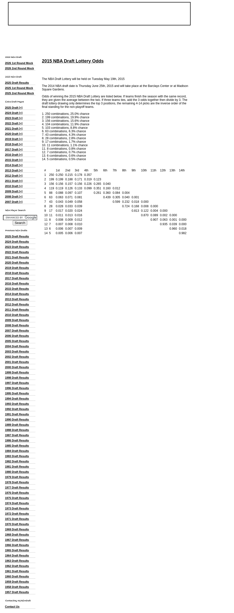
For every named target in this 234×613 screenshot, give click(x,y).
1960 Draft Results (17, 576)
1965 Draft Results (17, 550)
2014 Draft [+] (13, 165)
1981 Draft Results (17, 466)
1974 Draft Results (17, 503)
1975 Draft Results (17, 497)
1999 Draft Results (17, 372)
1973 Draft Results (17, 508)
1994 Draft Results (17, 398)
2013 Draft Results (17, 299)
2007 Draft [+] (13, 201)
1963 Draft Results (17, 560)
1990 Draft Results (17, 419)
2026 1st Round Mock (19, 63)
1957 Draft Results (17, 592)
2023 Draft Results (17, 246)
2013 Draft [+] (13, 170)
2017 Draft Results (17, 278)
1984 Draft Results (17, 450)
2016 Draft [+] (13, 154)
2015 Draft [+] (13, 159)
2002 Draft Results (17, 356)
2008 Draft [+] (13, 196)
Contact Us (12, 606)
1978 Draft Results (17, 482)
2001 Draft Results (17, 361)
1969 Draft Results (17, 529)
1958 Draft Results (17, 586)
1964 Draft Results (17, 555)
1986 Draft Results (17, 440)
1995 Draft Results (17, 393)
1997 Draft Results (17, 382)
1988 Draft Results (17, 429)
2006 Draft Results (17, 335)
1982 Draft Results (17, 461)
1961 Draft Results (17, 571)
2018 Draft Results (17, 273)
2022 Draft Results (17, 252)
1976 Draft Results (17, 492)
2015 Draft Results (17, 288)
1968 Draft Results (17, 534)
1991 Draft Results (17, 414)
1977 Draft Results (17, 487)
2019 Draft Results (17, 267)
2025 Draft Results (17, 82)
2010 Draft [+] (13, 186)
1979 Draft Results (17, 477)
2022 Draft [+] (13, 123)
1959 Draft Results (17, 581)
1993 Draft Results (17, 403)
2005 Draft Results (17, 341)
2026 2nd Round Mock (19, 68)
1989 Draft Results (17, 424)
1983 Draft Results (17, 456)
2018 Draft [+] (13, 144)
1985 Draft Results (17, 445)
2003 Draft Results (17, 351)
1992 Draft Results (17, 409)
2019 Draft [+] (13, 138)
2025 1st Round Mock (19, 87)
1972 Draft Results (17, 513)
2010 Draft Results (17, 314)
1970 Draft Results (17, 524)
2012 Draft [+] (13, 175)
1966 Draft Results (17, 545)
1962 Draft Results (17, 565)
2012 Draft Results (17, 304)
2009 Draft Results (17, 320)
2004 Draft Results (17, 346)
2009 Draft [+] (13, 191)
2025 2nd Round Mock (19, 93)
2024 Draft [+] (13, 112)
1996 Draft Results (17, 388)
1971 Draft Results (17, 518)
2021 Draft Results (17, 257)
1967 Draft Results (17, 539)
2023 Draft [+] (13, 118)
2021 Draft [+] (13, 128)
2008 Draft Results (17, 325)
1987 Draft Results (17, 435)
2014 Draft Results (17, 293)
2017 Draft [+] (13, 149)
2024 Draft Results (17, 241)
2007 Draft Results (17, 330)
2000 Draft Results (17, 367)
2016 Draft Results (17, 283)
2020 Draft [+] (13, 133)
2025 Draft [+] (13, 107)
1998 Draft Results (17, 377)
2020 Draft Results (17, 262)
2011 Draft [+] (13, 180)
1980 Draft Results (17, 471)
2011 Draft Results (17, 309)
